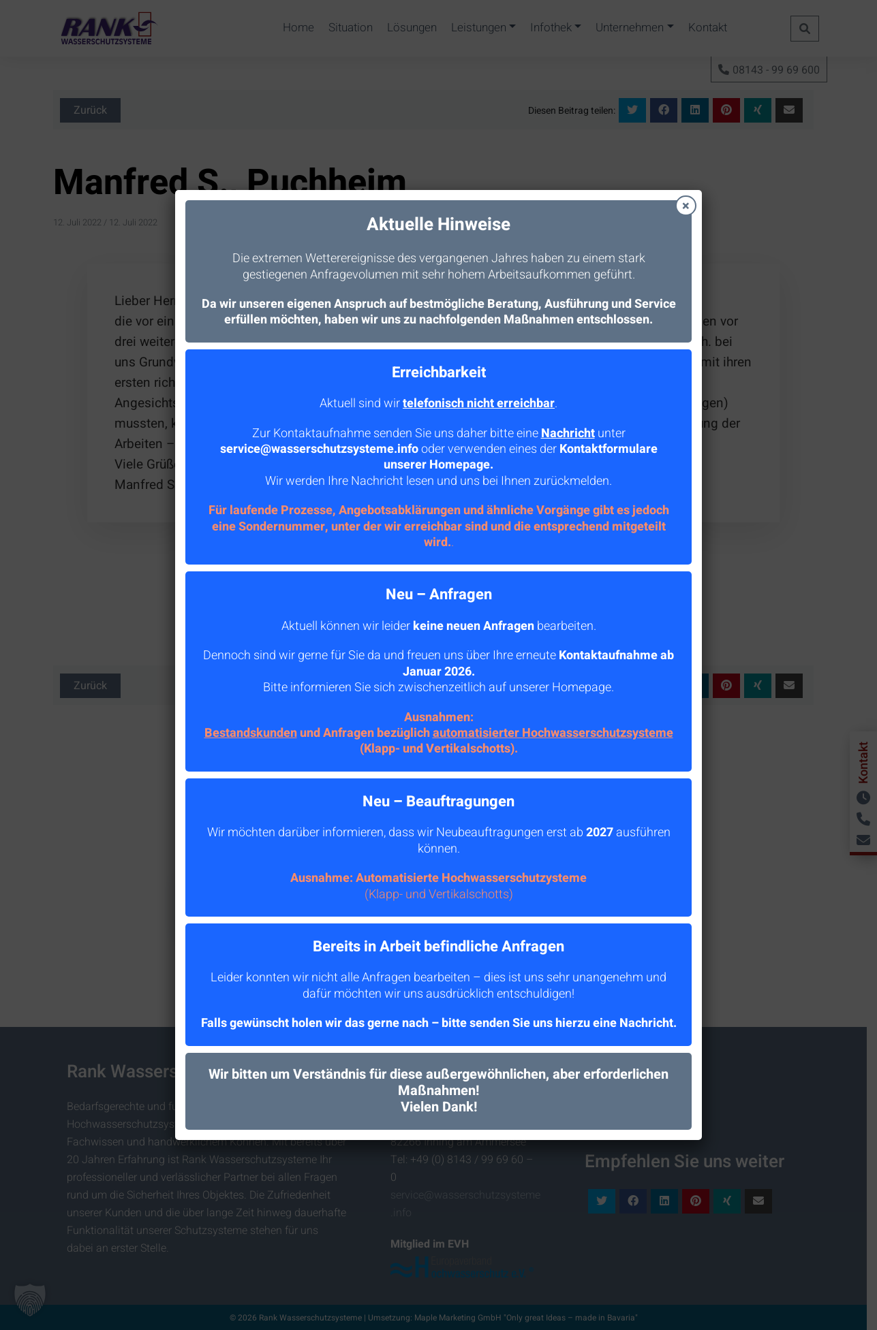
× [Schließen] (686, 206)
